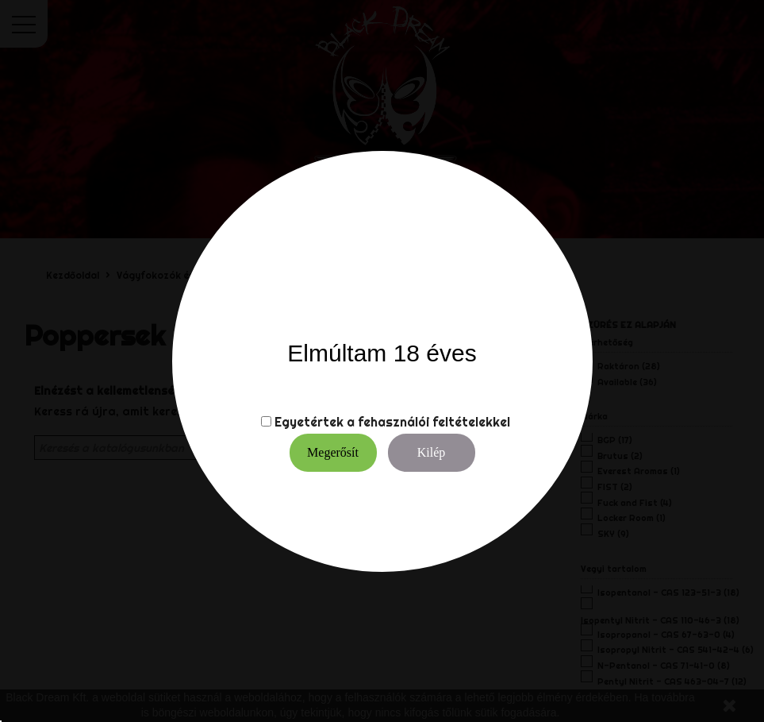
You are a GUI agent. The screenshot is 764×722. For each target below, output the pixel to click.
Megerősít (333, 452)
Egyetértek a (315, 422)
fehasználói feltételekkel (434, 422)
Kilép (431, 452)
